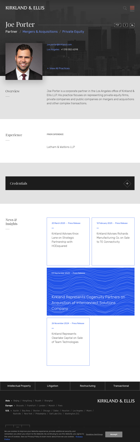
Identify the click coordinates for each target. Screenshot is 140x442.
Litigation (52, 385)
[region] (70, 434)
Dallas (56, 411)
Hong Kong (27, 401)
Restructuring (87, 385)
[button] (70, 183)
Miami (89, 411)
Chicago (46, 411)
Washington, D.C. (72, 414)
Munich (52, 406)
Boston (36, 411)
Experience (14, 135)
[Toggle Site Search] (125, 8)
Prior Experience (55, 134)
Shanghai (48, 401)
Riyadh (38, 401)
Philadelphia (41, 414)
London (42, 406)
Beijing (16, 401)
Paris (60, 406)
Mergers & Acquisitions (40, 32)
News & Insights (11, 222)
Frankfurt (31, 406)
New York (28, 414)
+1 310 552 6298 (69, 49)
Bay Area (26, 411)
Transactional (121, 385)
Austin (16, 411)
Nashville (17, 414)
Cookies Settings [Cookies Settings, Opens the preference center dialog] (94, 434)
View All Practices (59, 68)
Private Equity (73, 32)
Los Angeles (53, 49)
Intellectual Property (19, 385)
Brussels (20, 406)
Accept (113, 434)
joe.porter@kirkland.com (59, 44)
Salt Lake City (55, 414)
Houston (65, 411)
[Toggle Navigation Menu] (132, 8)
